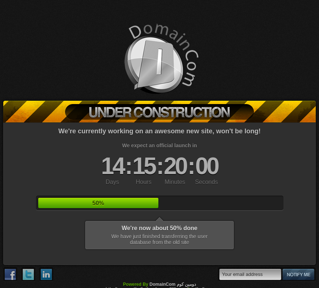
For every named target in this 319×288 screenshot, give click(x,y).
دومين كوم (186, 284)
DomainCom (163, 284)
